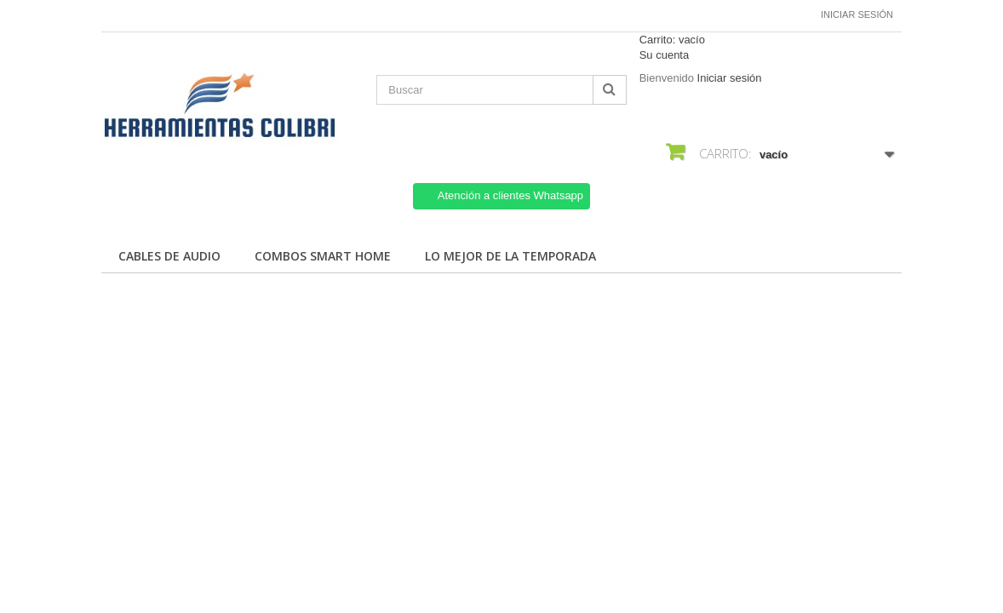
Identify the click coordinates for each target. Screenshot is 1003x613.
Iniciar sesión (857, 14)
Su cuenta (664, 55)
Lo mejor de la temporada (510, 256)
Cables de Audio (169, 256)
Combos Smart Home (323, 256)
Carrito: (672, 39)
